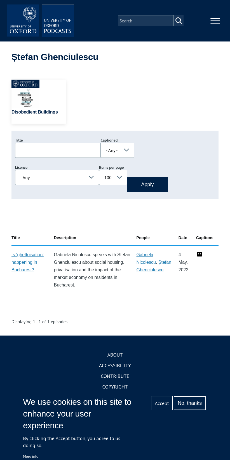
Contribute (115, 376)
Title (19, 140)
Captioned (109, 140)
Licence (21, 167)
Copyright (115, 386)
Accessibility (115, 365)
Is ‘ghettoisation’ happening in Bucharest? (27, 262)
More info (30, 456)
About (115, 355)
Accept (162, 403)
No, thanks (190, 403)
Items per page (111, 167)
